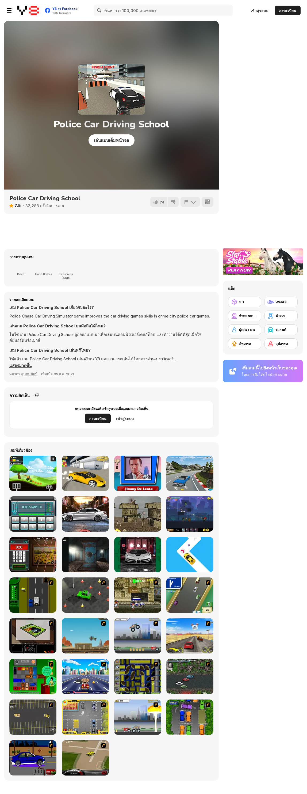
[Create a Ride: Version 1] (32, 758)
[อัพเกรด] (244, 343)
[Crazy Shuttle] (137, 595)
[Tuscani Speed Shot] (189, 635)
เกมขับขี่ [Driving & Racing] (31, 374)
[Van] (189, 595)
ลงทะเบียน (287, 10)
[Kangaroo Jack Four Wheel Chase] (85, 635)
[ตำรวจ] (281, 316)
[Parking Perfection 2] (189, 717)
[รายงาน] (190, 202)
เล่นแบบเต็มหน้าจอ (111, 140)
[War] (137, 514)
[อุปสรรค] (281, 343)
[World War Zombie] (189, 514)
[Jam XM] (189, 676)
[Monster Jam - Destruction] (137, 635)
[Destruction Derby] (32, 717)
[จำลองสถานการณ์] (244, 316)
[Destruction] (137, 717)
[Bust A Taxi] (32, 595)
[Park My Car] (85, 717)
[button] (20, 366)
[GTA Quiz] (137, 473)
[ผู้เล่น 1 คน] (244, 329)
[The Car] (32, 635)
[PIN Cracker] (32, 514)
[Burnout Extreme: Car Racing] (189, 473)
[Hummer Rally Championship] (85, 758)
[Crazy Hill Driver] (32, 473)
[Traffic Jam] (32, 676)
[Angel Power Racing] (85, 676)
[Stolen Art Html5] (32, 554)
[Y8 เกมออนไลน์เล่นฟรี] (28, 10)
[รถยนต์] (281, 329)
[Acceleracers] (137, 676)
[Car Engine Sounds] (85, 514)
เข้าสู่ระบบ (259, 10)
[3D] (244, 302)
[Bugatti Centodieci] (137, 554)
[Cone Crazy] (85, 595)
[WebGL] (281, 302)
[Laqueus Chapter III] (85, 554)
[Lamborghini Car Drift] (85, 473)
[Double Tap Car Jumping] (189, 554)
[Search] (99, 10)
